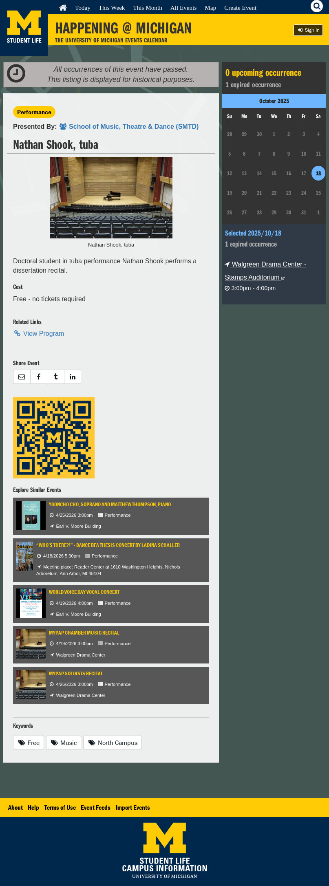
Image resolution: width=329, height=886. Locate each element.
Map (210, 7)
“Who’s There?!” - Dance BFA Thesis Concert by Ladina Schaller (108, 545)
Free (29, 742)
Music (64, 742)
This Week (112, 7)
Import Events (133, 807)
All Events (183, 7)
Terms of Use (60, 807)
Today (83, 7)
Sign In (308, 29)
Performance (34, 112)
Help (33, 807)
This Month (147, 7)
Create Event (240, 7)
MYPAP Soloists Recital (76, 673)
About (15, 807)
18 (318, 173)
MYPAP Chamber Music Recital (84, 632)
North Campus (112, 742)
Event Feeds (95, 807)
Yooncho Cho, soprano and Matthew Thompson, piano (110, 504)
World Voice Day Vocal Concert (84, 591)
